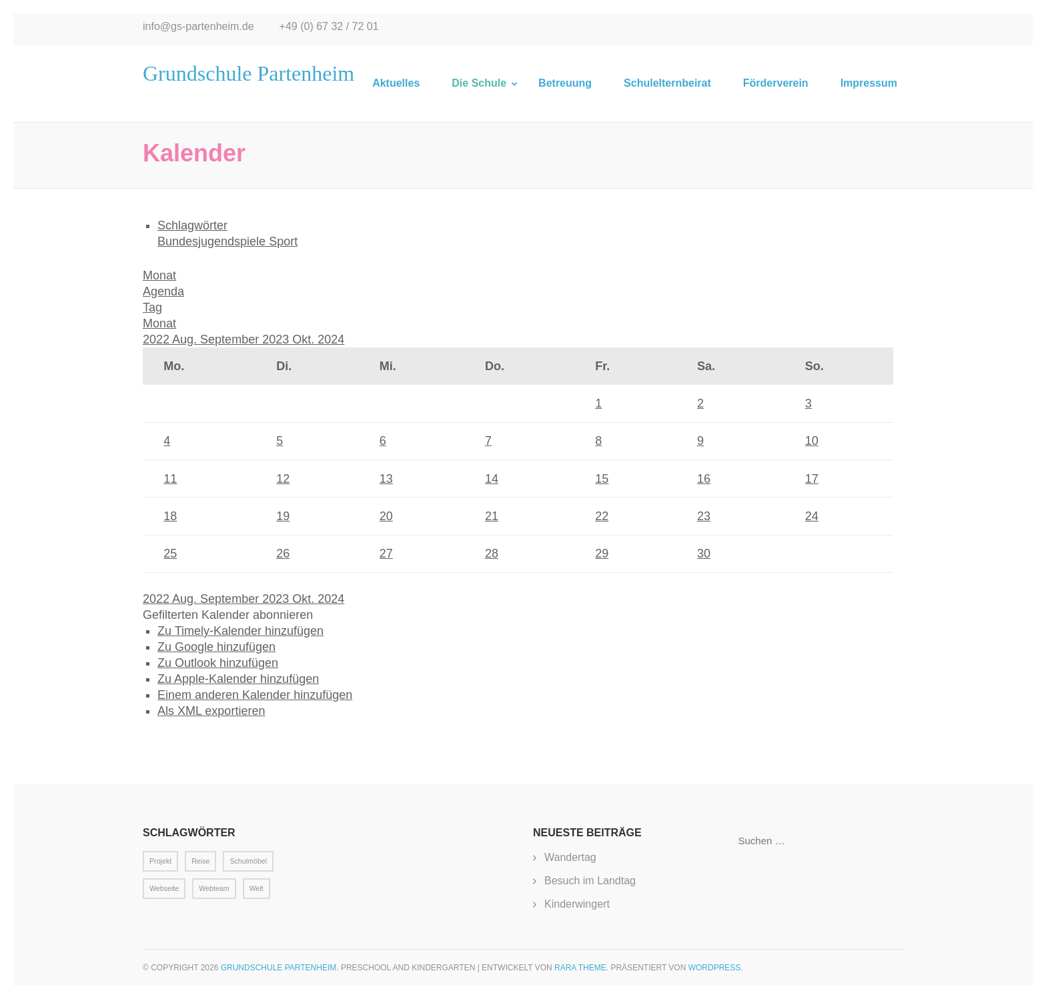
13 (386, 478)
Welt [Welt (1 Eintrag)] (256, 888)
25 (170, 553)
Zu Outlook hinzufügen (217, 663)
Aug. (186, 339)
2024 (331, 339)
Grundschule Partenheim (248, 73)
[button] (228, 615)
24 (812, 516)
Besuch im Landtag (590, 880)
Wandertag (570, 857)
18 (170, 516)
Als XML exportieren (211, 711)
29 (601, 553)
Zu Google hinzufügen (216, 647)
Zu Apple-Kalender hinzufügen (238, 679)
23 (703, 516)
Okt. (305, 339)
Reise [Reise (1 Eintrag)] (200, 861)
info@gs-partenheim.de (198, 26)
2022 (157, 339)
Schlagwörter (192, 225)
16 (703, 478)
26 (283, 553)
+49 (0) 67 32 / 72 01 (329, 26)
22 (601, 516)
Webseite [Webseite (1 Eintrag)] (164, 888)
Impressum (869, 83)
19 (283, 516)
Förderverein (776, 83)
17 (812, 478)
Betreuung (565, 83)
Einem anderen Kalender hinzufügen (254, 695)
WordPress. (715, 967)
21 (491, 516)
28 (491, 553)
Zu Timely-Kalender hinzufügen (240, 631)
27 (386, 553)
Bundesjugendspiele (213, 241)
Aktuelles (396, 83)
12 (283, 478)
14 (491, 478)
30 (703, 553)
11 (170, 478)
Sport (283, 241)
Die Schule (479, 83)
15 (601, 478)
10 (812, 440)
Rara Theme (580, 967)
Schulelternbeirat (667, 83)
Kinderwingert (577, 904)
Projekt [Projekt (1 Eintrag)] (160, 861)
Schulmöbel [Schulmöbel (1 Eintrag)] (248, 861)
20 (386, 516)
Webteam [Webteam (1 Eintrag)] (214, 888)
